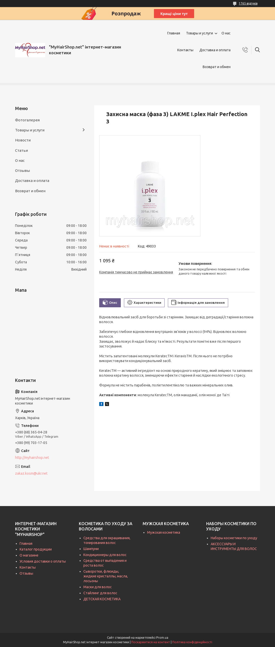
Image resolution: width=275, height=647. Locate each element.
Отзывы (22, 170)
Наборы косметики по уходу (234, 538)
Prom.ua (162, 637)
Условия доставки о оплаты (43, 561)
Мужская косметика (163, 532)
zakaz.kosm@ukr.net (31, 473)
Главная (173, 33)
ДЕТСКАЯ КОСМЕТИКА (102, 599)
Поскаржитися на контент (150, 642)
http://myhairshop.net (32, 458)
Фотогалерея (27, 120)
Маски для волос (97, 587)
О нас (226, 33)
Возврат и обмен (217, 67)
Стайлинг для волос (100, 593)
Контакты (185, 50)
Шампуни (91, 549)
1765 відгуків (248, 3)
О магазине (29, 555)
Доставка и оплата (215, 50)
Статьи (21, 150)
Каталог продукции (36, 549)
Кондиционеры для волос (105, 555)
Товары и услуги (199, 33)
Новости (23, 140)
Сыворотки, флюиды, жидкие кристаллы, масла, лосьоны (105, 576)
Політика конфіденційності (192, 642)
